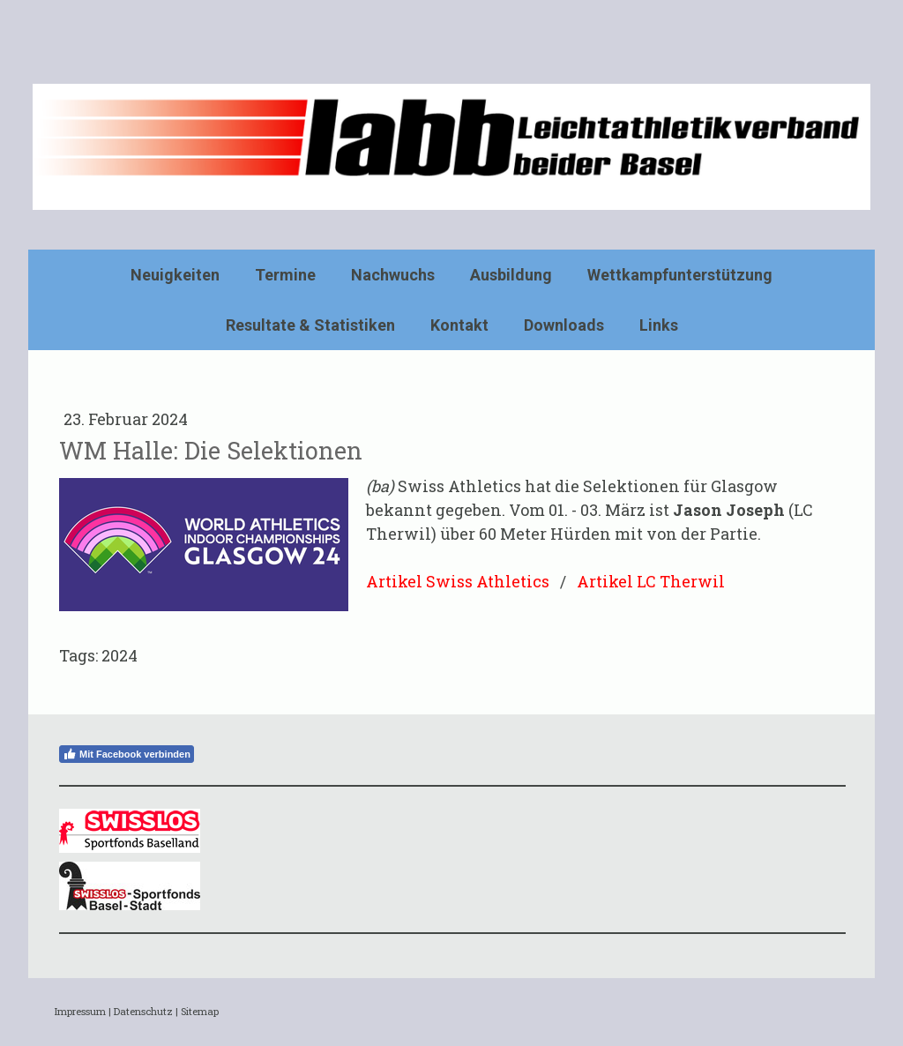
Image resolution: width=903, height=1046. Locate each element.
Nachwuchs (393, 274)
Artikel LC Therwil (651, 581)
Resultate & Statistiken (310, 325)
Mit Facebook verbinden (126, 754)
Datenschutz (143, 1011)
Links (658, 325)
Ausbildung (511, 274)
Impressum (80, 1011)
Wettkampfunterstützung (679, 274)
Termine (285, 274)
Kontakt (459, 325)
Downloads (564, 325)
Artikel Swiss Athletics (457, 581)
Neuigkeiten (175, 274)
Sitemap (200, 1011)
